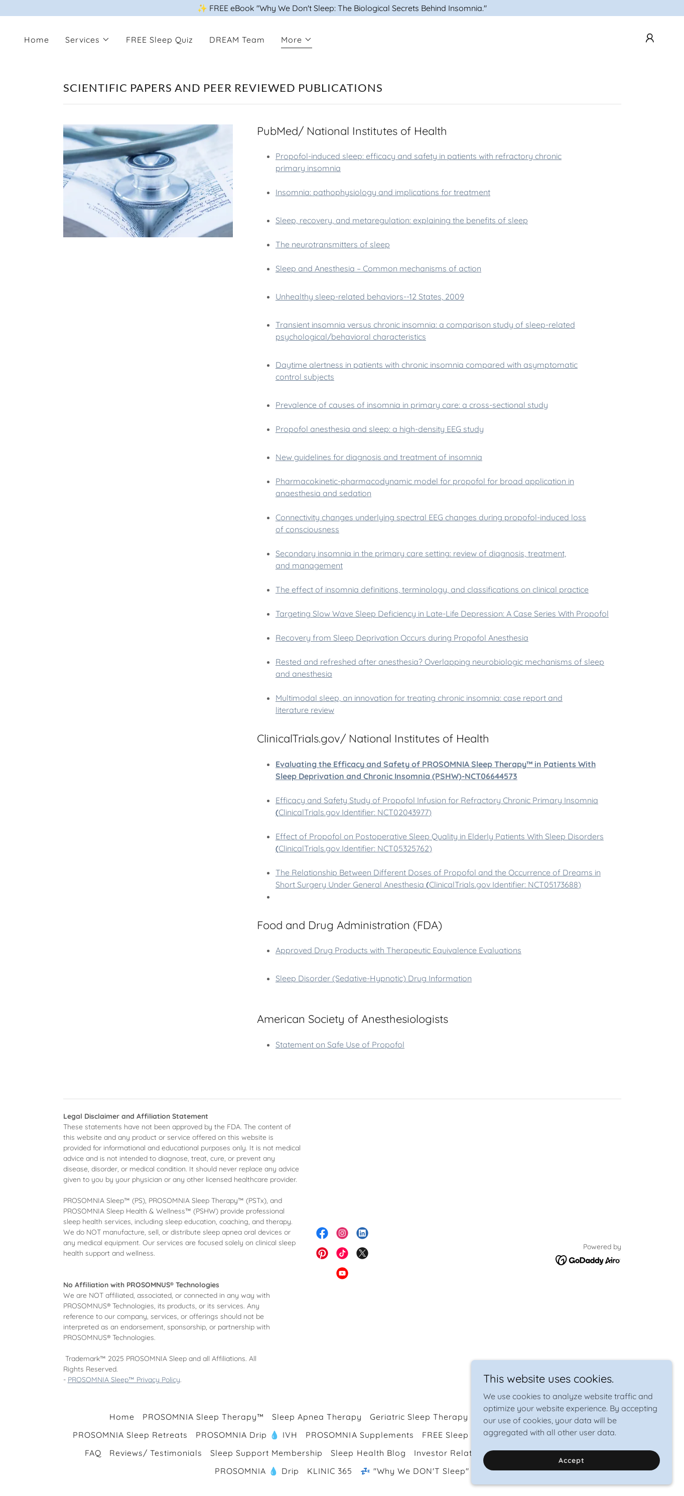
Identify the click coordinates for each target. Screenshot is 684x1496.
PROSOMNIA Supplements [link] (360, 1435)
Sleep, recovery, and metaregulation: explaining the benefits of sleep (402, 220)
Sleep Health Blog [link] (368, 1453)
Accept (571, 1459)
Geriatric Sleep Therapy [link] (419, 1417)
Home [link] (36, 40)
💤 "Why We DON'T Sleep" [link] (414, 1471)
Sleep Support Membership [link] (266, 1453)
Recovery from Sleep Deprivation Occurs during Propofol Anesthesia (402, 638)
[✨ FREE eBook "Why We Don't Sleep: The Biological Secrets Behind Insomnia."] (342, 8)
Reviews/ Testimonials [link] (155, 1453)
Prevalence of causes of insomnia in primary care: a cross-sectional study (412, 405)
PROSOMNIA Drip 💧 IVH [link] (247, 1435)
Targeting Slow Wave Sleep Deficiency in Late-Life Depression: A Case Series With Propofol (442, 614)
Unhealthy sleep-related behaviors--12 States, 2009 (370, 296)
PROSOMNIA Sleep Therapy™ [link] (203, 1417)
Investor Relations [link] (451, 1453)
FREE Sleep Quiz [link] (159, 40)
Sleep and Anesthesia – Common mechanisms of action (378, 268)
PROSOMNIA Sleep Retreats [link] (130, 1435)
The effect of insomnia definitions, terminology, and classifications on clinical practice (432, 589)
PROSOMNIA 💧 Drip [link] (257, 1471)
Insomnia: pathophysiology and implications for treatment (383, 192)
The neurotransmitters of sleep (333, 244)
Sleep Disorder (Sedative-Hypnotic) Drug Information (374, 978)
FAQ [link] (93, 1453)
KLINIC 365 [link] (329, 1471)
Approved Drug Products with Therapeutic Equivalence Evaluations (398, 950)
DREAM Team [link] (237, 40)
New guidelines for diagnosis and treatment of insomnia (379, 457)
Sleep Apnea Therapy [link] (317, 1417)
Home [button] (121, 1417)
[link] (322, 1233)
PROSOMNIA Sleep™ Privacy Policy (124, 1379)
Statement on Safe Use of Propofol (340, 1044)
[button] (87, 40)
